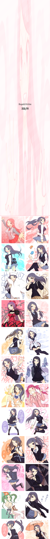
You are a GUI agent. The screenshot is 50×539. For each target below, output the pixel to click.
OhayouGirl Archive (25, 104)
